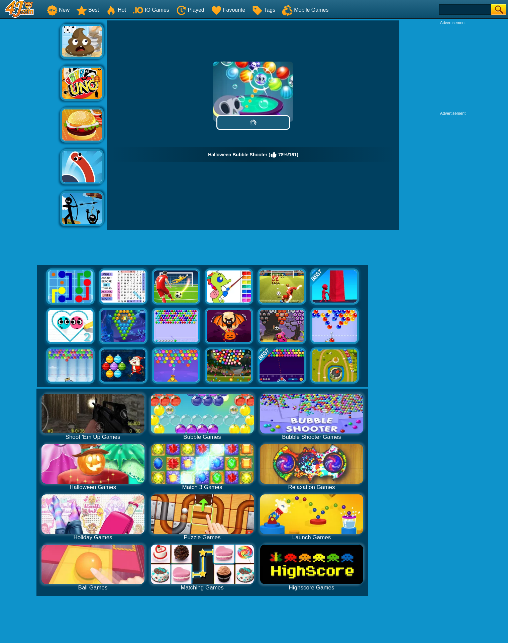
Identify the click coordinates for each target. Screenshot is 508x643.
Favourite (228, 10)
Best (87, 10)
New (58, 10)
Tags (263, 10)
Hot (116, 10)
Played (190, 10)
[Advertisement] (30, 120)
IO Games (151, 10)
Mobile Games (305, 10)
